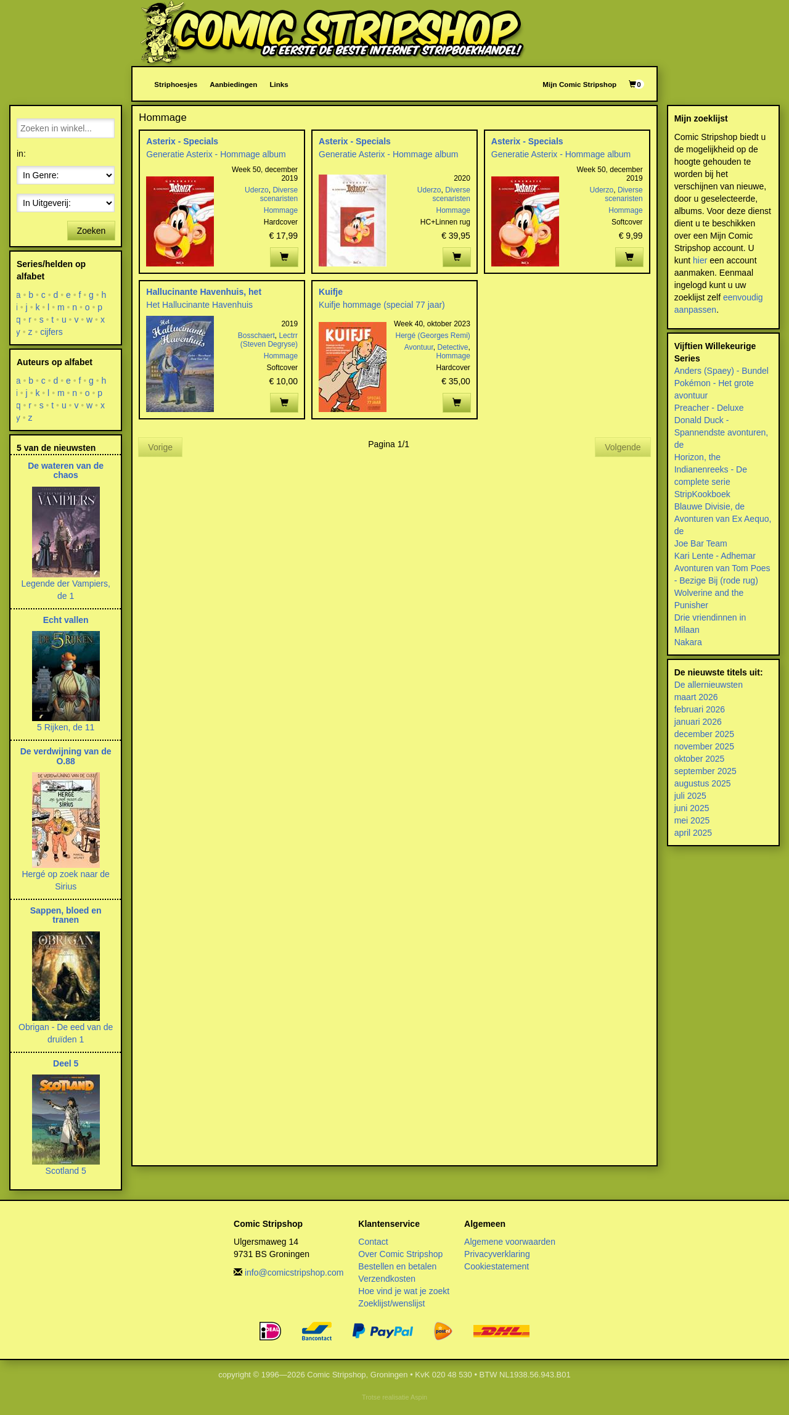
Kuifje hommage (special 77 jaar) (382, 305)
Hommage (281, 210)
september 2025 (705, 771)
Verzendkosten (386, 1279)
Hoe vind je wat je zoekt (403, 1291)
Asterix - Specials (182, 141)
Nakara (688, 642)
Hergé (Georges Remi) (432, 335)
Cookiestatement (496, 1266)
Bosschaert (256, 335)
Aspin (419, 1397)
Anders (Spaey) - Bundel (721, 371)
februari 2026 (700, 709)
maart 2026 (696, 697)
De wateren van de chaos (66, 470)
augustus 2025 (702, 783)
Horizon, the (697, 457)
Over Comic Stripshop (400, 1254)
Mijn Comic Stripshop (579, 84)
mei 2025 (692, 820)
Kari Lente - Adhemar (715, 556)
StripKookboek (702, 494)
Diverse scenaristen (279, 194)
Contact (373, 1242)
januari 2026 (698, 722)
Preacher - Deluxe (709, 408)
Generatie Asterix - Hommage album (215, 154)
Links (278, 84)
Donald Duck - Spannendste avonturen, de (721, 432)
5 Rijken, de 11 (65, 727)
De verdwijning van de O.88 (66, 755)
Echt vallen (66, 620)
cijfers (51, 332)
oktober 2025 (699, 759)
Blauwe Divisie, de (709, 506)
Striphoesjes (175, 84)
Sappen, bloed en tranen (66, 915)
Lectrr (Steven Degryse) (269, 340)
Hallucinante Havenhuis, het (203, 292)
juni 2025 (691, 808)
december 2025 (704, 734)
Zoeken (91, 231)
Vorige (160, 447)
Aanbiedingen (233, 84)
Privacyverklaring (497, 1254)
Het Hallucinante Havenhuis (199, 305)
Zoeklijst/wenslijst (391, 1303)
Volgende (622, 447)
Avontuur (418, 347)
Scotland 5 (66, 1171)
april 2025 (693, 833)
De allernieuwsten (708, 685)
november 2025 (704, 746)
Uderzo (257, 190)
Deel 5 (65, 1063)
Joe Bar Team (700, 543)
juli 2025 (690, 796)
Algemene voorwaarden (509, 1242)
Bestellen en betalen (397, 1266)
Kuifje (331, 292)
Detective (452, 347)
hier (700, 260)
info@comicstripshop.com (294, 1272)
